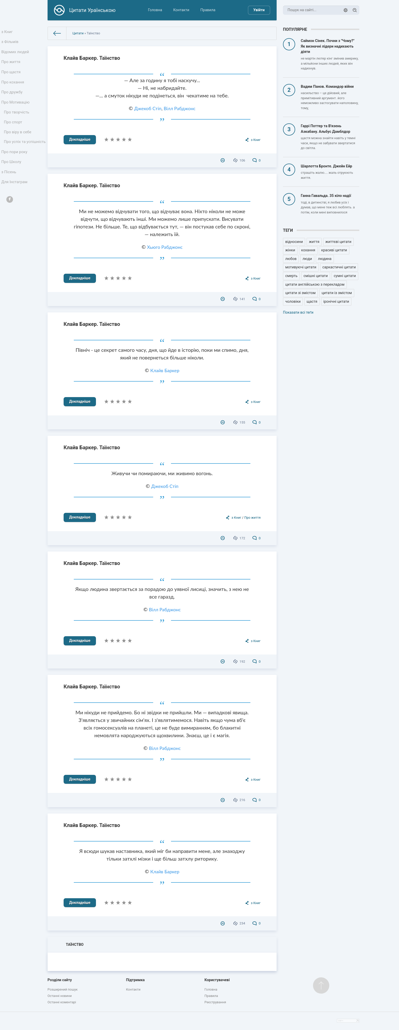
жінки (290, 250)
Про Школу (12, 182)
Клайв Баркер (164, 370)
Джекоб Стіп (147, 108)
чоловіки (293, 301)
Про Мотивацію (16, 110)
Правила (207, 10)
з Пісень (10, 193)
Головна (155, 10)
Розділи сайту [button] (60, 980)
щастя (312, 301)
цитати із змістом (337, 293)
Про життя (12, 66)
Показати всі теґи (298, 312)
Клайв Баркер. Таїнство (92, 58)
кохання (308, 250)
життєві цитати (338, 242)
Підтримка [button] (135, 980)
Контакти (181, 10)
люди (307, 259)
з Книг (8, 32)
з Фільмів (11, 43)
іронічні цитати (336, 301)
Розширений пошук (63, 989)
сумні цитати (345, 276)
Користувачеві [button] (217, 980)
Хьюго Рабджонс (165, 247)
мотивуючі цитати (300, 267)
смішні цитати (316, 276)
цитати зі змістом (300, 293)
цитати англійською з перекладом (315, 284)
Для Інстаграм (15, 204)
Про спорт (14, 132)
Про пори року (15, 171)
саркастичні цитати (339, 267)
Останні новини (60, 996)
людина (325, 259)
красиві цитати (334, 250)
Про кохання (13, 88)
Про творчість (17, 122)
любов (290, 259)
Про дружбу (13, 99)
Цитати (78, 33)
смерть (291, 276)
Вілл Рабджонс (179, 108)
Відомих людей (16, 54)
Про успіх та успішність (15, 157)
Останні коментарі (62, 1002)
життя (314, 242)
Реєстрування (215, 1002)
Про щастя (12, 77)
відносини (294, 242)
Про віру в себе (18, 143)
